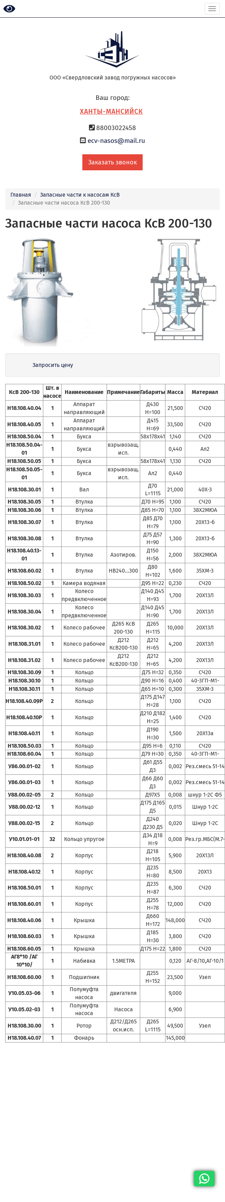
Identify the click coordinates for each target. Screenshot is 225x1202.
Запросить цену (53, 365)
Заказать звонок (112, 162)
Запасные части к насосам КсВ (80, 194)
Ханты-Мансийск (111, 111)
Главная (20, 194)
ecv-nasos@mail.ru (116, 141)
